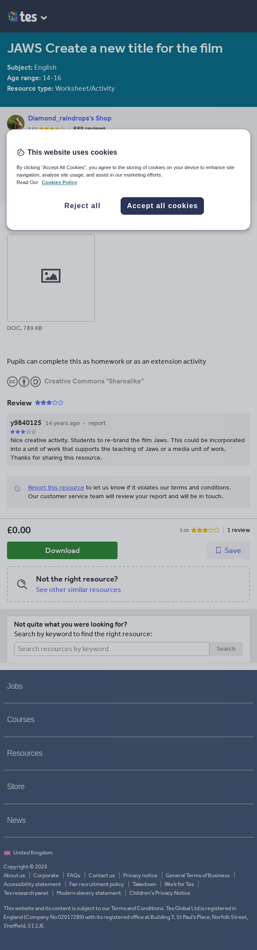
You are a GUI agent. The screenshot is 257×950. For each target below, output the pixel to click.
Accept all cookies (162, 205)
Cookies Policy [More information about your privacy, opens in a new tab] (59, 182)
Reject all (82, 205)
